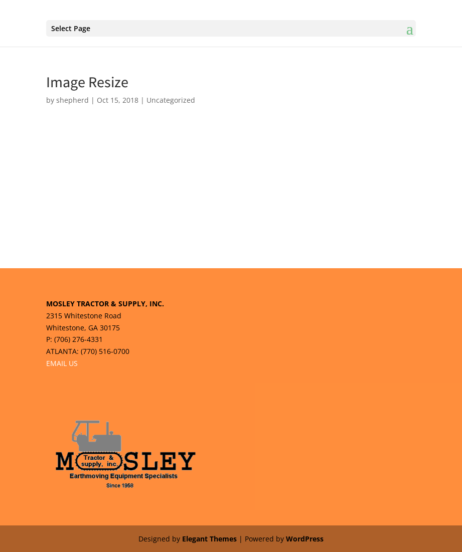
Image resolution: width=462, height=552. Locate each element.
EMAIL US (62, 363)
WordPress (305, 538)
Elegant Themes (209, 538)
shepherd (72, 100)
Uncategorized (170, 100)
